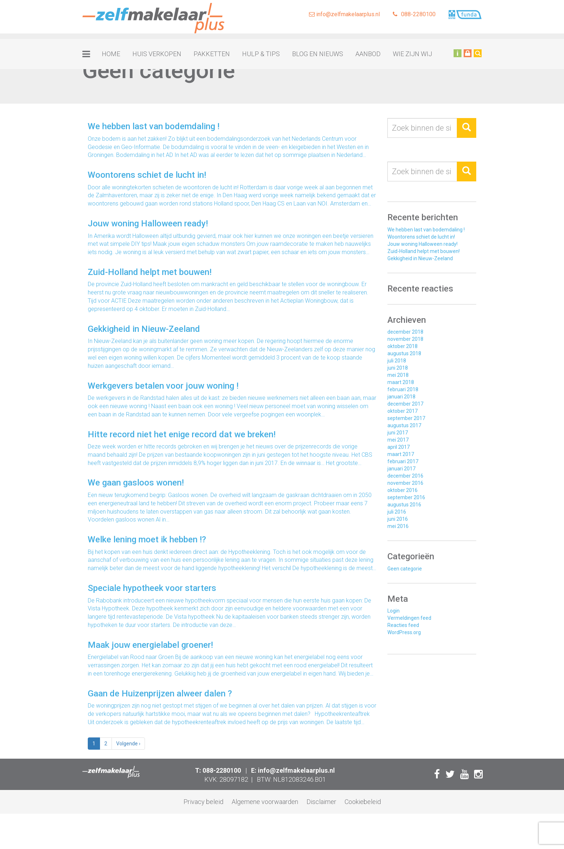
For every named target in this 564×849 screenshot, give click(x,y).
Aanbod (368, 54)
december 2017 (405, 404)
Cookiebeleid (363, 801)
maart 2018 (400, 382)
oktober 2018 (402, 346)
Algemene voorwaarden (265, 801)
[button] (466, 128)
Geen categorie (404, 569)
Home (111, 54)
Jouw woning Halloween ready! (422, 244)
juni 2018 (397, 368)
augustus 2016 (404, 504)
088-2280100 (414, 14)
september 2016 (406, 497)
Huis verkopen (156, 54)
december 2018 (405, 332)
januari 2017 (401, 468)
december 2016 (405, 476)
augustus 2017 (404, 425)
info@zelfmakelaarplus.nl (344, 14)
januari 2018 (401, 396)
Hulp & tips (261, 54)
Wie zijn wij (412, 54)
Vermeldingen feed (409, 618)
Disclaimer (321, 801)
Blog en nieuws (317, 54)
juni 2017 (397, 432)
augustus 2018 (404, 353)
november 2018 (405, 339)
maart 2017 (400, 454)
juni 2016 (397, 519)
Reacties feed (403, 625)
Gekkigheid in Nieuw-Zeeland (420, 258)
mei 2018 (398, 375)
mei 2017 (398, 440)
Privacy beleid (203, 801)
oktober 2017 (402, 411)
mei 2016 (398, 526)
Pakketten (212, 54)
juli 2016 (396, 512)
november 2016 (405, 483)
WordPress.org (404, 632)
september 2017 (406, 418)
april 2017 (398, 447)
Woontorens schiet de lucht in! (421, 237)
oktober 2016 (402, 490)
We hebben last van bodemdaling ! (426, 229)
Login (393, 611)
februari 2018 (402, 389)
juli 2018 (396, 360)
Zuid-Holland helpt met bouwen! (423, 251)
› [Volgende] (128, 743)
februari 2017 (402, 461)
